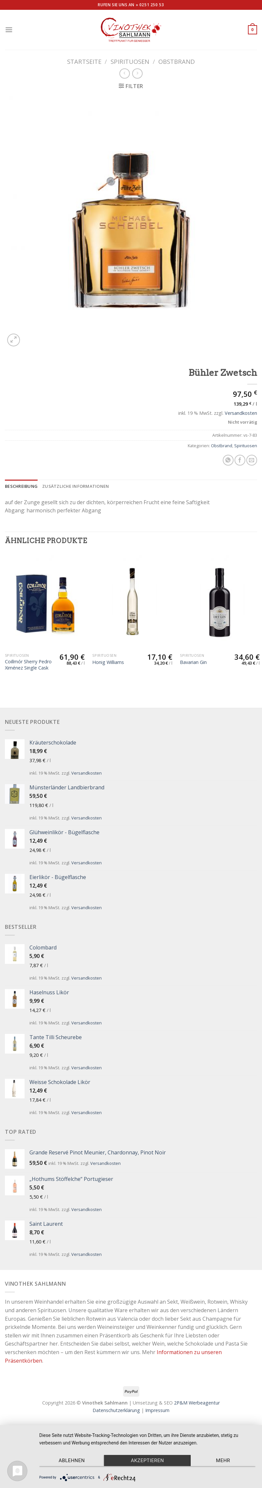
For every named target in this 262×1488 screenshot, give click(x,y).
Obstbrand (176, 61)
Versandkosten (241, 413)
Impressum (157, 1410)
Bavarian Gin (193, 662)
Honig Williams (108, 662)
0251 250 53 (151, 5)
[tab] (21, 486)
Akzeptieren (147, 1460)
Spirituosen (130, 61)
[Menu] (9, 30)
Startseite (84, 61)
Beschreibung (21, 486)
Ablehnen (72, 1460)
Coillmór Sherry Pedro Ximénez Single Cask (28, 665)
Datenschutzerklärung (116, 1410)
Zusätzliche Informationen (75, 486)
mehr (223, 1460)
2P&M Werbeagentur (197, 1403)
